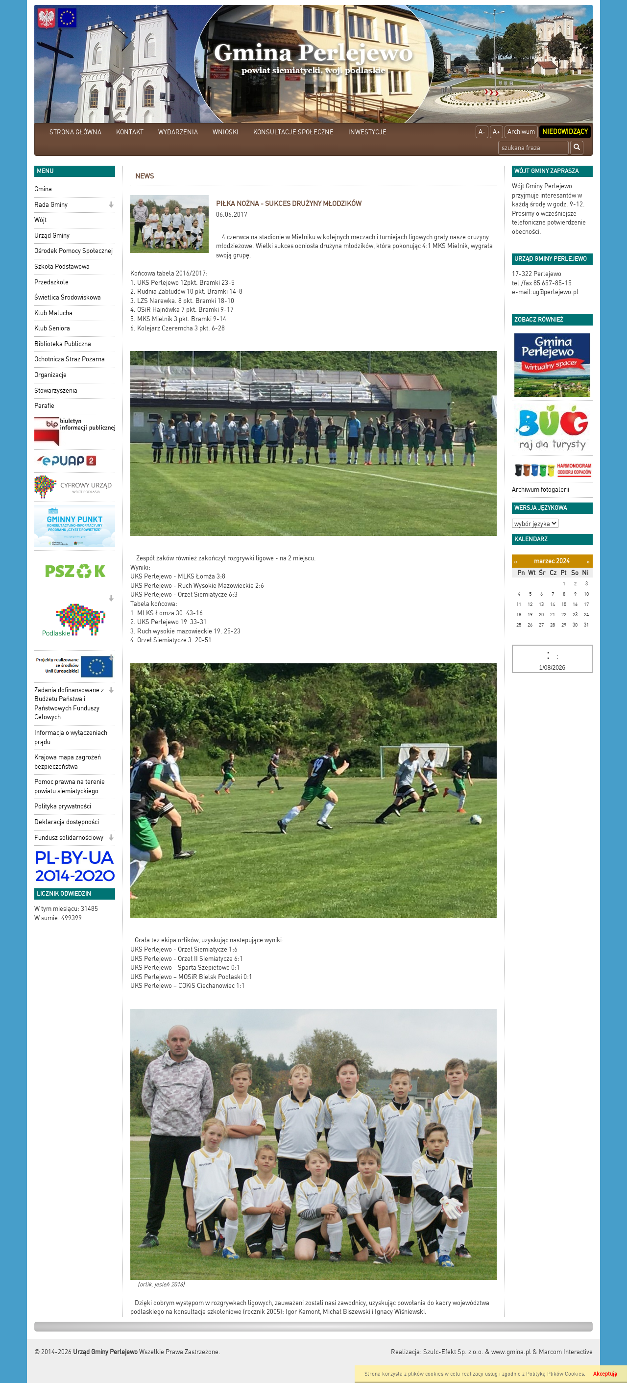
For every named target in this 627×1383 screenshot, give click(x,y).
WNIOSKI (226, 132)
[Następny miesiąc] (588, 561)
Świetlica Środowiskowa (67, 297)
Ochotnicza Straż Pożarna (69, 359)
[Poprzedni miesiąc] (515, 561)
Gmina (43, 189)
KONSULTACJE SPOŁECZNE (293, 132)
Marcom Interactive (566, 1352)
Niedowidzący (565, 131)
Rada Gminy (51, 204)
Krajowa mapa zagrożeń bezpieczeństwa (67, 762)
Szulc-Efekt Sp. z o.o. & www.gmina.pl (477, 1352)
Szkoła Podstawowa (62, 266)
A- (482, 131)
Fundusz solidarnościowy (68, 837)
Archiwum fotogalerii (540, 489)
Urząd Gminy (52, 235)
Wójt (40, 220)
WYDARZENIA (178, 132)
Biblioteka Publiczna (62, 344)
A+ (496, 131)
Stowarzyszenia (55, 390)
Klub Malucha (53, 313)
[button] (111, 206)
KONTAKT (130, 132)
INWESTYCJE (367, 132)
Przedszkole (51, 282)
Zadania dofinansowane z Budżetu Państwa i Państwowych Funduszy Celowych (69, 703)
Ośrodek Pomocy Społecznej (73, 250)
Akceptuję (605, 1374)
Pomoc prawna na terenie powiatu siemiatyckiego (69, 786)
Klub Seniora (52, 328)
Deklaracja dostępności (66, 822)
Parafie (44, 405)
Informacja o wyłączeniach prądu (70, 737)
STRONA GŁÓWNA (75, 132)
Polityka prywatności (62, 806)
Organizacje (50, 374)
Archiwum (521, 131)
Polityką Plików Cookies (555, 1374)
